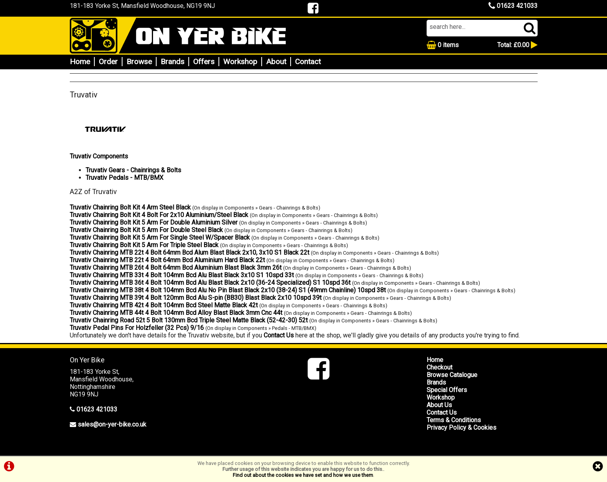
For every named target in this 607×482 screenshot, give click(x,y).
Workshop (240, 61)
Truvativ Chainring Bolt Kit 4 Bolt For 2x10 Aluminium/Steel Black (159, 215)
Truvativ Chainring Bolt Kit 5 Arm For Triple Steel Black (144, 245)
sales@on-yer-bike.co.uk (112, 424)
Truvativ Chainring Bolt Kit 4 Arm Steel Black (130, 207)
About (276, 61)
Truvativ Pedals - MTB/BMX (124, 177)
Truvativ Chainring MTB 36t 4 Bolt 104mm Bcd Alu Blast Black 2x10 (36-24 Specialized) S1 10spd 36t (210, 282)
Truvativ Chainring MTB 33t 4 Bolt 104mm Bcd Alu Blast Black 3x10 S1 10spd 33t (182, 275)
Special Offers (447, 390)
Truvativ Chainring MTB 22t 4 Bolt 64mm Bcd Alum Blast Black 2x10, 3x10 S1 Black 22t (189, 252)
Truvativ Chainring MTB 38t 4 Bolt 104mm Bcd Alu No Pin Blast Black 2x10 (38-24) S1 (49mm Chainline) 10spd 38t (228, 290)
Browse (139, 61)
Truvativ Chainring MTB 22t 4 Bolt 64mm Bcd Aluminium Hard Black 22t (167, 260)
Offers (203, 61)
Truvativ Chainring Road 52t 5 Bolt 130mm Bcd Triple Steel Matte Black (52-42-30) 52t (189, 320)
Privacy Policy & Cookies (461, 427)
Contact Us (279, 335)
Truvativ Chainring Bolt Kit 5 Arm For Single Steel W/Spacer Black (160, 237)
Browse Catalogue (452, 375)
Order (108, 61)
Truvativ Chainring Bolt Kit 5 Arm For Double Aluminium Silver (153, 222)
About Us (439, 405)
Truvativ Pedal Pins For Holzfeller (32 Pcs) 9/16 (137, 327)
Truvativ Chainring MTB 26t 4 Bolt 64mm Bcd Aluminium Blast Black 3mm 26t (175, 267)
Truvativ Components (99, 156)
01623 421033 (513, 6)
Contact (308, 61)
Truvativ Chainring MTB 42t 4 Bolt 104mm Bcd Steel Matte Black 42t (164, 305)
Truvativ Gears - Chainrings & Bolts (133, 170)
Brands (172, 61)
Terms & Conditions (454, 420)
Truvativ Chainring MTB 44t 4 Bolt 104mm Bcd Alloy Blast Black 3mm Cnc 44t (176, 312)
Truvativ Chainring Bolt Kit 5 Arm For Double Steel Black (146, 230)
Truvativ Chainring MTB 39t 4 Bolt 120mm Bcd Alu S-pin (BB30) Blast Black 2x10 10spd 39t (196, 297)
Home (80, 61)
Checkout (439, 367)
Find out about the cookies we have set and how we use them (303, 475)
